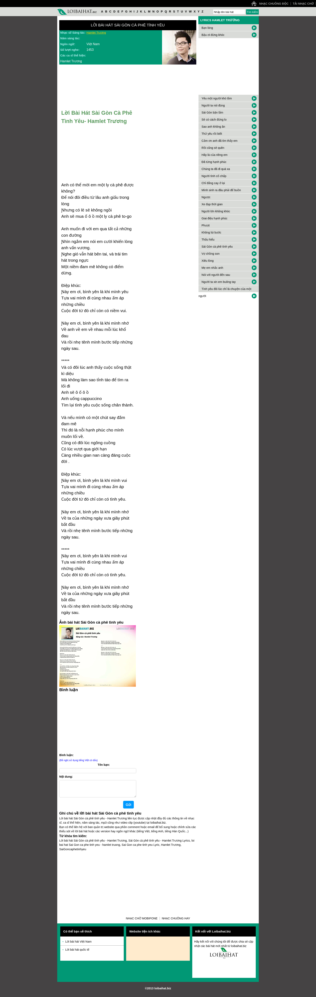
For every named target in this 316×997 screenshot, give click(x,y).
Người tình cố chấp (214, 176)
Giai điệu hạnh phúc (214, 218)
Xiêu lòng (208, 260)
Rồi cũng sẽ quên (213, 147)
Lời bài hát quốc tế (77, 952)
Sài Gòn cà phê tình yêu (217, 246)
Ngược (206, 197)
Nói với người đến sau (216, 274)
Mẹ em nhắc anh (212, 267)
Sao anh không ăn (213, 126)
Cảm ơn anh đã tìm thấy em (219, 140)
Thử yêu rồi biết (212, 133)
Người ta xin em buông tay (219, 281)
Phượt (206, 225)
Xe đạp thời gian (212, 204)
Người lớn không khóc (216, 211)
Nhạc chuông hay (176, 921)
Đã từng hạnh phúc (214, 162)
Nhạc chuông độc (273, 3)
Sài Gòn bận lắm (212, 112)
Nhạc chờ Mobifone (142, 921)
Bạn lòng (207, 27)
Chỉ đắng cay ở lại (213, 183)
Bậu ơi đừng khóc (213, 34)
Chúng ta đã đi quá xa (216, 169)
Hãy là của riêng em (215, 154)
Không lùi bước (211, 232)
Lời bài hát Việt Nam (78, 944)
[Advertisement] (97, 722)
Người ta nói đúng (213, 105)
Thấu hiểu (208, 239)
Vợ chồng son (210, 253)
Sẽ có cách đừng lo (214, 119)
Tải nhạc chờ (303, 3)
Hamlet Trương (96, 32)
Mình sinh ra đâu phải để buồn (221, 190)
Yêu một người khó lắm (217, 98)
